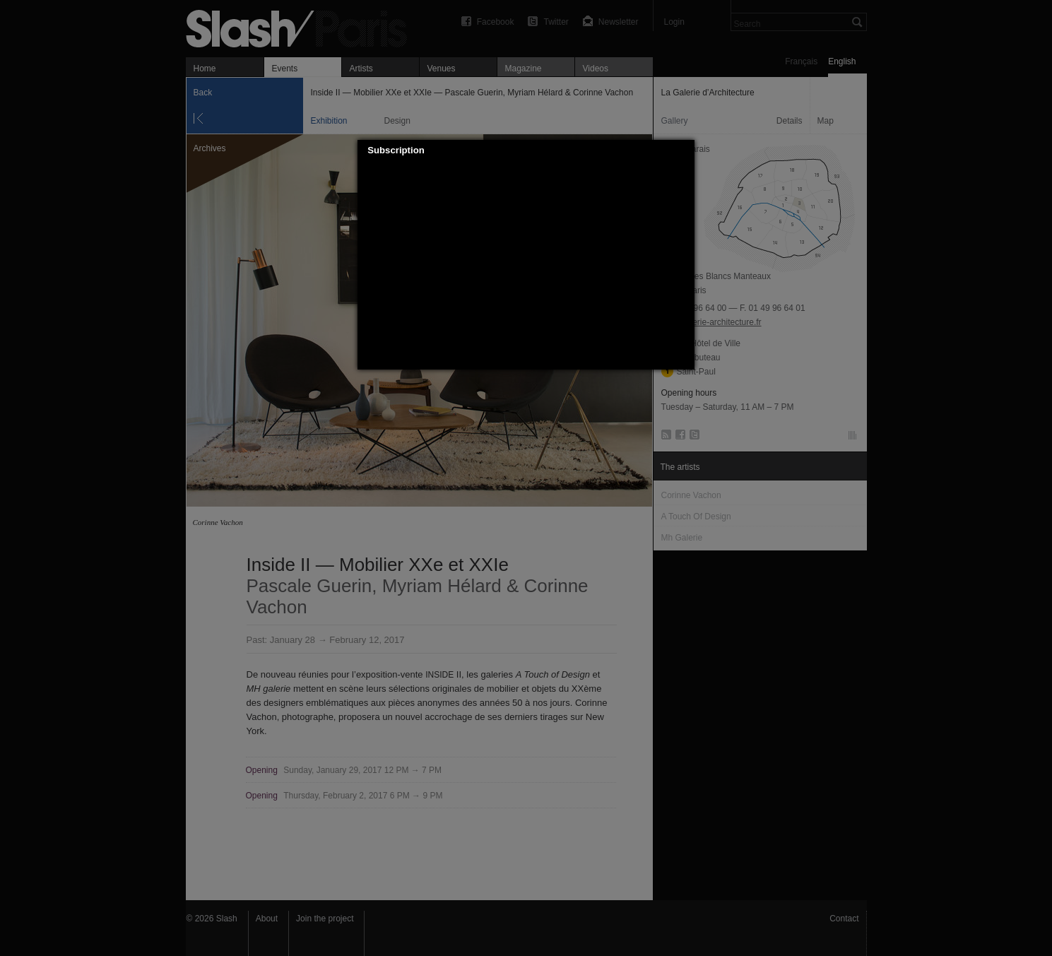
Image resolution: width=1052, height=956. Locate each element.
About (267, 918)
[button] (684, 150)
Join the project (324, 918)
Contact (843, 918)
